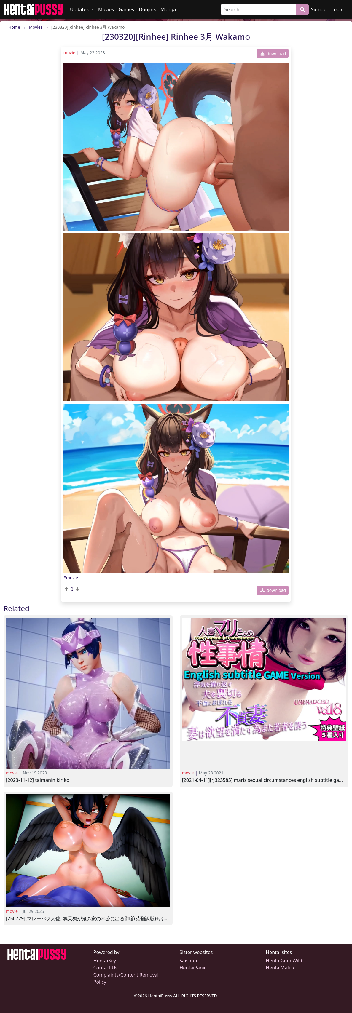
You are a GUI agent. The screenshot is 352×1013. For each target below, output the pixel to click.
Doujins (147, 9)
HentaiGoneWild (284, 960)
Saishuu (188, 960)
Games (126, 9)
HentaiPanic (193, 967)
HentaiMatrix (280, 967)
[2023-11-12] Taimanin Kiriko (37, 780)
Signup (318, 9)
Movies (106, 9)
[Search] (258, 9)
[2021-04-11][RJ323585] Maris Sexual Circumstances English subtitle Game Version (264, 780)
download (273, 53)
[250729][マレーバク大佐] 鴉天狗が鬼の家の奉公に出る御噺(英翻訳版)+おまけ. (88, 918)
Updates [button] (80, 9)
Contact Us (105, 967)
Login (337, 9)
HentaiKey (104, 960)
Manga (168, 9)
